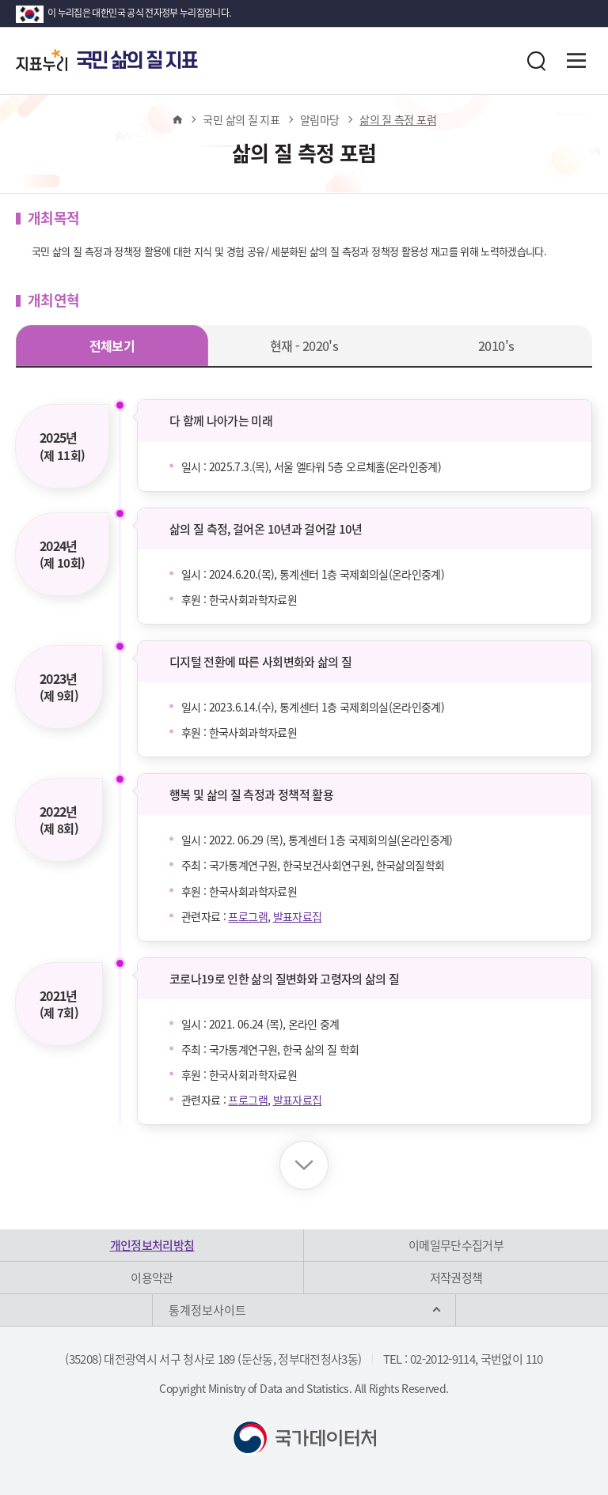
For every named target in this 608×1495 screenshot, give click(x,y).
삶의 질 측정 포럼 (397, 119)
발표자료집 (297, 916)
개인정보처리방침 (152, 1245)
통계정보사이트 (207, 1310)
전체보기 (112, 345)
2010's (496, 345)
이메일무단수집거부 (456, 1245)
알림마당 (319, 119)
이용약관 (152, 1277)
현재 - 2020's (304, 345)
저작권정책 (456, 1277)
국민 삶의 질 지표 (241, 119)
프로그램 (247, 916)
